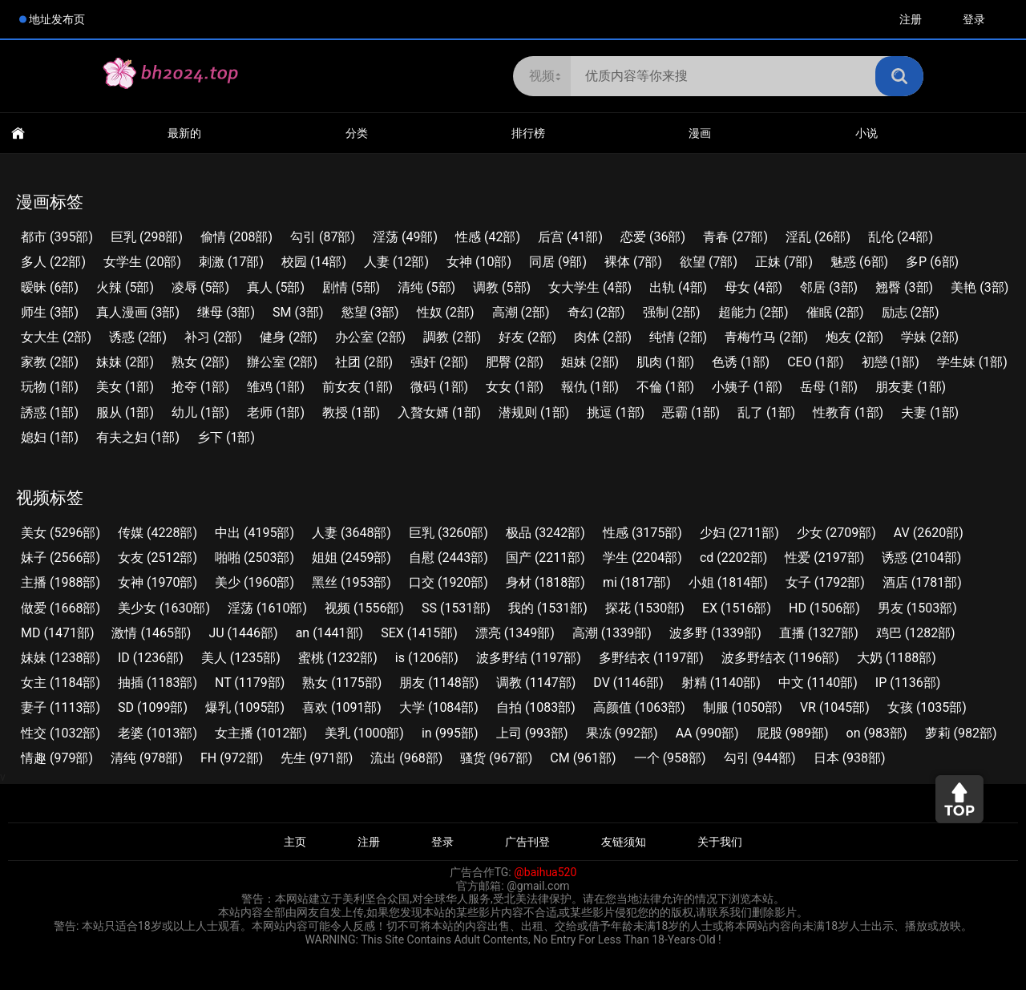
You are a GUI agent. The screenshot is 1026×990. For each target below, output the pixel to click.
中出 (254, 532)
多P (932, 261)
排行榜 (528, 133)
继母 (226, 312)
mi (637, 582)
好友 (527, 337)
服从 (125, 412)
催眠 (835, 312)
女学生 (142, 261)
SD (153, 707)
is (426, 657)
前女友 (357, 386)
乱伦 (900, 236)
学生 (642, 557)
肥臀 (514, 362)
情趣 (57, 758)
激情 (151, 632)
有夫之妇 (138, 437)
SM (298, 312)
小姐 (728, 582)
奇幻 (596, 312)
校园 (313, 261)
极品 (545, 532)
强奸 (439, 362)
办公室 (370, 337)
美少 (254, 582)
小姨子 (747, 386)
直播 (818, 632)
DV (628, 682)
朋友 (439, 682)
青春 (735, 236)
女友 (157, 557)
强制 (672, 312)
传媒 (157, 532)
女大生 (56, 337)
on (876, 733)
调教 (502, 287)
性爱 (824, 557)
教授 (351, 412)
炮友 (854, 337)
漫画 (700, 133)
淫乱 (818, 236)
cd (733, 557)
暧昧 (50, 287)
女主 (60, 682)
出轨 (678, 287)
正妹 (784, 261)
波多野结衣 (780, 657)
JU (242, 632)
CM (583, 758)
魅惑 (859, 261)
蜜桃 (338, 657)
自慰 (448, 557)
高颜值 (639, 707)
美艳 (979, 287)
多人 (53, 261)
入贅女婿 (439, 412)
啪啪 (254, 557)
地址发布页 (57, 19)
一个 (670, 758)
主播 (60, 582)
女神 (478, 261)
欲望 (708, 261)
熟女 (200, 362)
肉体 (603, 337)
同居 (558, 261)
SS (456, 608)
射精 (721, 682)
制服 (742, 707)
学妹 (930, 337)
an (330, 632)
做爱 (60, 608)
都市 (57, 236)
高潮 (521, 312)
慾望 (370, 312)
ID (151, 657)
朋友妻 (910, 386)
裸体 (633, 261)
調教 (452, 337)
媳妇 (50, 437)
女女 (514, 386)
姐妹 (590, 362)
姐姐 (351, 557)
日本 (850, 758)
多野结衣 (651, 657)
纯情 (678, 337)
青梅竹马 (766, 337)
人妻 (396, 261)
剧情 (351, 287)
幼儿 (200, 412)
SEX (419, 632)
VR (835, 707)
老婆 (157, 733)
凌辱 (200, 287)
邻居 (829, 287)
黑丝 (351, 582)
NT (250, 682)
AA (707, 733)
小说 (866, 133)
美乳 (364, 733)
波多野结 (528, 657)
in (450, 733)
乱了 (766, 412)
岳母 (829, 386)
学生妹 (972, 362)
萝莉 (961, 733)
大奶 (896, 657)
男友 (917, 608)
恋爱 (652, 236)
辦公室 (282, 362)
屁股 (793, 733)
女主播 (261, 733)
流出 (406, 758)
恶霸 (691, 412)
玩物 (50, 386)
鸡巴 (915, 632)
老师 (276, 412)
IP (907, 682)
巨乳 (147, 236)
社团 (364, 362)
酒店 (922, 582)
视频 (364, 608)
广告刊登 (527, 841)
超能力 (753, 312)
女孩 (927, 707)
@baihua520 (545, 872)
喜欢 (342, 707)
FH (231, 758)
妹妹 (125, 362)
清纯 (426, 287)
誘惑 (50, 412)
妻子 (60, 707)
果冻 (622, 733)
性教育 (848, 412)
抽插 (157, 682)
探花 (645, 608)
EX (736, 608)
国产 (545, 557)
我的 (548, 608)
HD (824, 608)
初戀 (890, 362)
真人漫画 (138, 312)
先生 (317, 758)
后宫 (570, 236)
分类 (356, 133)
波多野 (715, 632)
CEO (815, 362)
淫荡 (405, 236)
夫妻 (930, 412)
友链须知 (623, 841)
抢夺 (200, 386)
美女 (125, 386)
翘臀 (904, 287)
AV (928, 532)
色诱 (741, 362)
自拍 (536, 707)
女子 (825, 582)
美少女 (164, 608)
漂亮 (515, 632)
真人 (276, 287)
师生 (50, 312)
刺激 (231, 261)
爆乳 (245, 707)
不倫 (665, 386)
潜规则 (534, 412)
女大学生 (590, 287)
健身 (288, 337)
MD (57, 632)
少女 (836, 532)
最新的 (184, 133)
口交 (448, 582)
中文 (818, 682)
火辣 (125, 287)
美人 (241, 657)
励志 (910, 312)
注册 (910, 19)
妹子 (60, 557)
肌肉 (665, 362)
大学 (439, 707)
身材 (545, 582)
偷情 (236, 236)
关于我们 (719, 841)
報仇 (590, 386)
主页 (295, 841)
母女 (753, 287)
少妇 (739, 532)
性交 (60, 733)
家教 (50, 362)
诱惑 (138, 337)
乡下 (226, 437)
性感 (487, 236)
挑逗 (615, 412)
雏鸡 (276, 386)
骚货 (496, 758)
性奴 (446, 312)
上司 (532, 733)
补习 (213, 337)
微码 (439, 386)
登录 (974, 19)
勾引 (322, 236)
